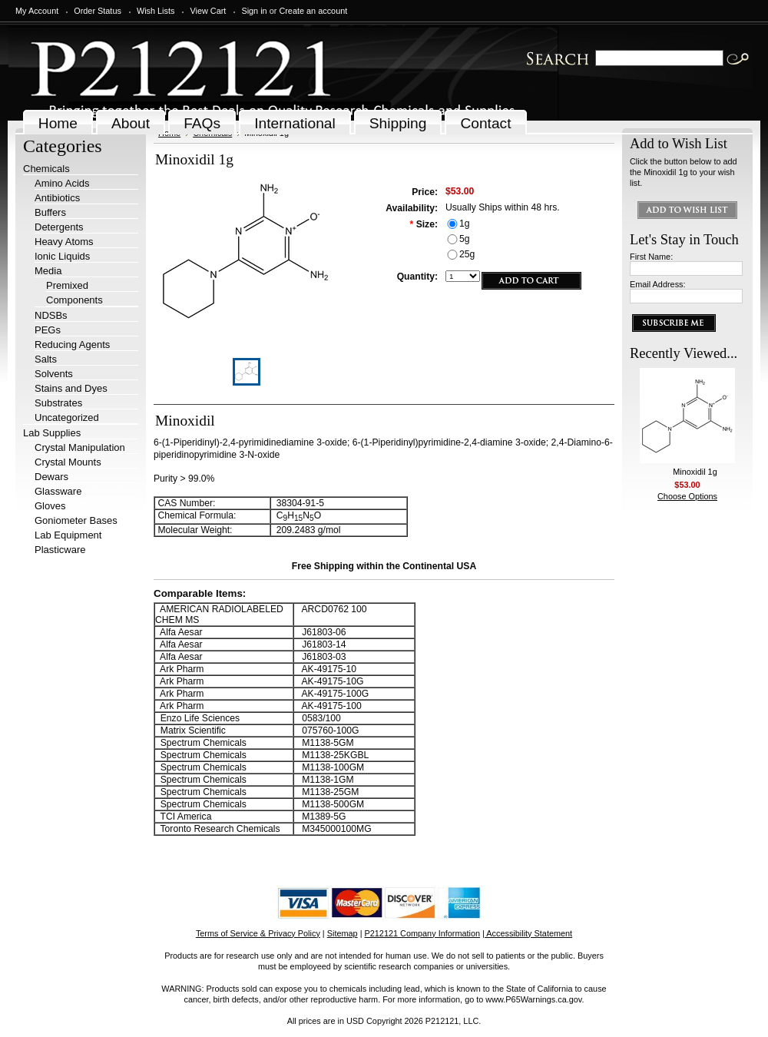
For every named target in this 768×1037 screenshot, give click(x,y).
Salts (46, 359)
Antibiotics (57, 198)
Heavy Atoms (64, 241)
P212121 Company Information (423, 933)
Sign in (253, 10)
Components (74, 300)
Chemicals (46, 168)
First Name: (651, 256)
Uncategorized (67, 417)
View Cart (208, 10)
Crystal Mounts (68, 462)
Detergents (59, 227)
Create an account (313, 10)
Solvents (54, 373)
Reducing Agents (72, 344)
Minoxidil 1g (695, 471)
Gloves (50, 506)
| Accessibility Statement (527, 933)
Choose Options (687, 496)
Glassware (58, 491)
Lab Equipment (68, 535)
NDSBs (51, 315)
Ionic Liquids (62, 256)
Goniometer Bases (76, 520)
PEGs (48, 330)
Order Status (97, 10)
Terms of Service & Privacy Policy (258, 933)
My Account (36, 10)
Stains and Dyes (71, 388)
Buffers (50, 212)
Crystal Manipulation (80, 447)
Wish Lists (156, 10)
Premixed (67, 285)
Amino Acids (62, 183)
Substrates (58, 403)
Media (48, 271)
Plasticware (60, 549)
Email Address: (658, 284)
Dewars (51, 476)
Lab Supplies (52, 433)
